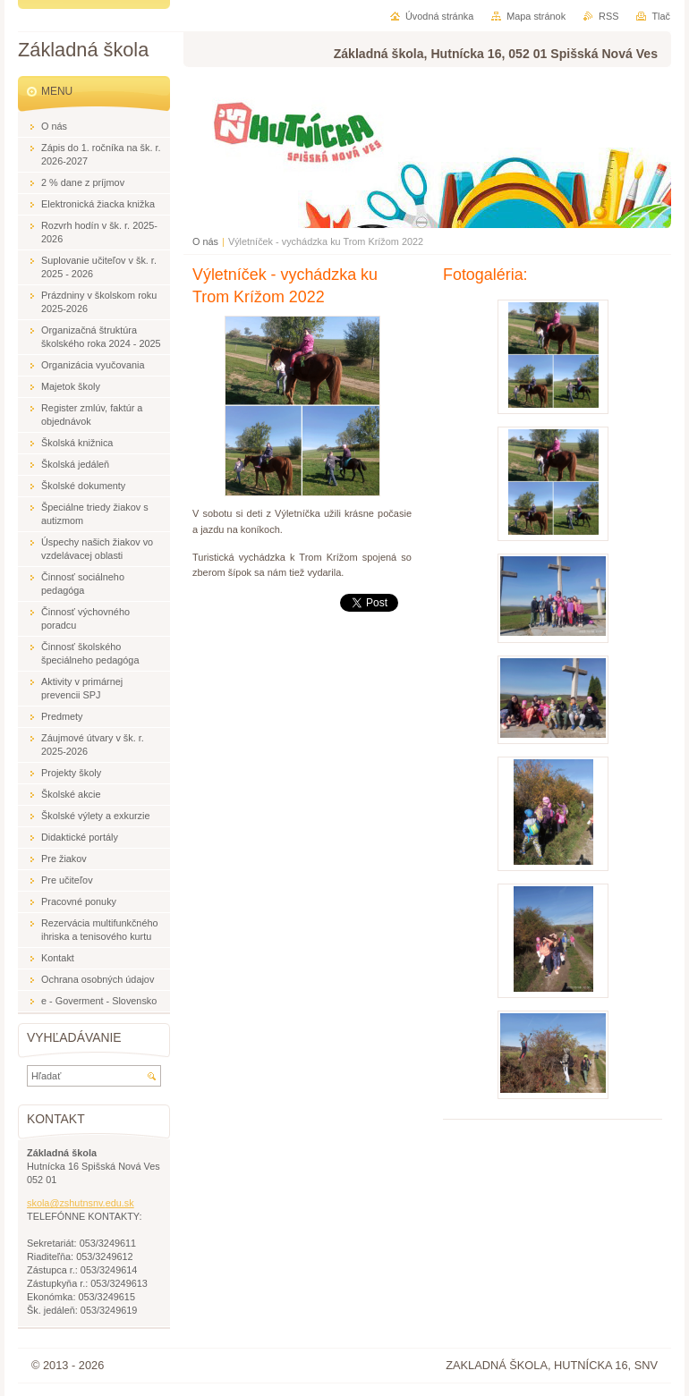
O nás (205, 241)
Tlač (660, 16)
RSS (608, 16)
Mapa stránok (536, 16)
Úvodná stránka (439, 16)
